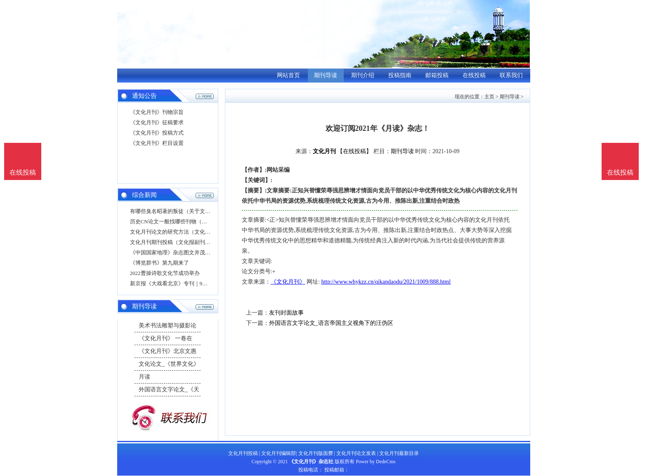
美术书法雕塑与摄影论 (167, 325)
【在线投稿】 (354, 151)
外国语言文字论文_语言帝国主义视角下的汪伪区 (331, 323)
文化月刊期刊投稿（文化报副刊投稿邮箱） (181, 242)
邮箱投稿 (437, 75)
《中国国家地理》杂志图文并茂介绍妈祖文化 (183, 252)
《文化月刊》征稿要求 (157, 122)
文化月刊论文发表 (356, 453)
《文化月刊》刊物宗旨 (157, 112)
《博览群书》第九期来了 (159, 263)
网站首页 (288, 75)
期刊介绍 (362, 75)
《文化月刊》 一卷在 (165, 338)
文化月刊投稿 (243, 453)
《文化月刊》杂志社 (311, 461)
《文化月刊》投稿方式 (157, 133)
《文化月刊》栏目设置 (157, 143)
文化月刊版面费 (315, 453)
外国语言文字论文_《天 (169, 389)
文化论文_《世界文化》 (169, 364)
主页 (489, 96)
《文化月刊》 (288, 282)
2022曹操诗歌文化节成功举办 (165, 273)
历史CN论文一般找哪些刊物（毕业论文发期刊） (187, 221)
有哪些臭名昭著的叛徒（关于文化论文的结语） (186, 211)
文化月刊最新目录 (399, 453)
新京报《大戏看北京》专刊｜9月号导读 (177, 283)
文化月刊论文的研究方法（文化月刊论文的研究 (186, 232)
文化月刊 (324, 151)
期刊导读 (325, 75)
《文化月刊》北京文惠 (167, 351)
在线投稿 (474, 75)
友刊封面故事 (286, 313)
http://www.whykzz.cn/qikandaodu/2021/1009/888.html (386, 282)
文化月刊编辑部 (278, 453)
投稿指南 (399, 75)
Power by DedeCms (375, 461)
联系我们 (511, 75)
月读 (144, 377)
